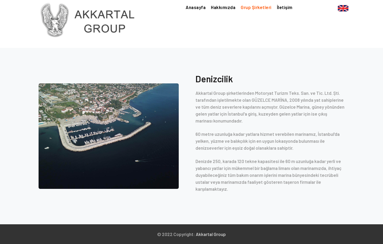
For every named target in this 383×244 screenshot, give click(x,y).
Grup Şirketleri (256, 7)
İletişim (285, 7)
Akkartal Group (211, 234)
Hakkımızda (223, 7)
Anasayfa (196, 6)
